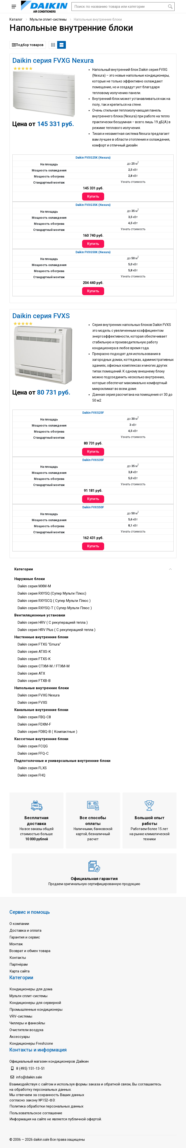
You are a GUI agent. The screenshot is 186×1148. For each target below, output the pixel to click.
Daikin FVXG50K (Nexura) (93, 252)
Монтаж (16, 944)
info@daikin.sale (29, 1077)
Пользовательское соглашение (35, 1113)
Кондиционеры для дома (30, 989)
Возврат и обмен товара (29, 951)
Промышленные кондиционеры (35, 1009)
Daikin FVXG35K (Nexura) (93, 205)
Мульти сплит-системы (48, 19)
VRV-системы (20, 1016)
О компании (19, 924)
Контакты (17, 957)
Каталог (16, 19)
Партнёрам (18, 964)
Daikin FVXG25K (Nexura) (93, 157)
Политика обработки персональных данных (46, 1106)
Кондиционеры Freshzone (31, 1043)
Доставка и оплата (25, 930)
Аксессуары (19, 1037)
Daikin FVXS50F (93, 507)
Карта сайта (19, 971)
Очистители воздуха (26, 1030)
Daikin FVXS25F (93, 412)
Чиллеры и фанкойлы (27, 1023)
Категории (93, 569)
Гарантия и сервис (24, 937)
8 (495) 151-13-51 (30, 1068)
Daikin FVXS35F (93, 460)
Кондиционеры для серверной (35, 1003)
